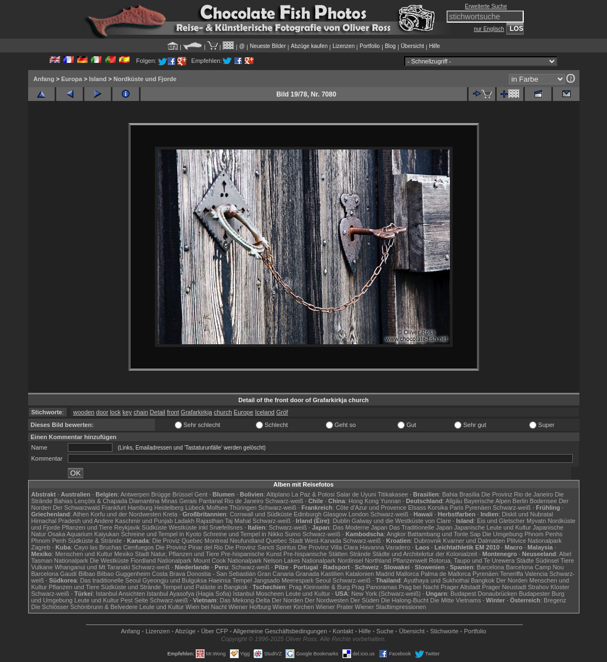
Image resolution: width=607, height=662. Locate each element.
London (358, 514)
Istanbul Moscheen (258, 593)
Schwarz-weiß (284, 501)
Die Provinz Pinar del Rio (189, 547)
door (102, 412)
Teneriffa (511, 573)
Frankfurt (113, 507)
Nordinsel (350, 560)
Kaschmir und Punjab (144, 520)
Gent (200, 494)
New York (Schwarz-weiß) (386, 593)
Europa (71, 79)
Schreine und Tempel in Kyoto (161, 534)
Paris (456, 507)
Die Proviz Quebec (177, 540)
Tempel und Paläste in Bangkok (205, 587)
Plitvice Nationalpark (534, 540)
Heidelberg (169, 507)
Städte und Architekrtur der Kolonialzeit (424, 554)
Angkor (396, 534)
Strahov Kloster (549, 587)
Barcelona (490, 567)
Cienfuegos (138, 547)
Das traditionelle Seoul (110, 580)
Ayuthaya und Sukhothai (436, 580)
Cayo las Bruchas (97, 547)
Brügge (160, 494)
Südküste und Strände (131, 587)
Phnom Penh (49, 540)
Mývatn (536, 520)
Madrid (385, 573)
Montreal (216, 540)
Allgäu (454, 501)
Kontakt (342, 631)
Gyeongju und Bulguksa (174, 580)
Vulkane (42, 567)
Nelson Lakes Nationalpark (300, 560)
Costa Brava (168, 573)
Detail (157, 412)
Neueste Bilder (268, 46)
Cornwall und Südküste (261, 514)
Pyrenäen (478, 507)
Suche (385, 631)
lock (115, 412)
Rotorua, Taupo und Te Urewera (472, 560)
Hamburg (139, 507)
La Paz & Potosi (313, 494)
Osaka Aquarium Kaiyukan (83, 534)
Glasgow (335, 514)
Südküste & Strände (95, 540)
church (223, 412)
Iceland (264, 412)
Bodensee (543, 501)
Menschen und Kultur (83, 554)
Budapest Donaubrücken (483, 593)
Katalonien (359, 573)
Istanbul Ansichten (120, 593)
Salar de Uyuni (356, 494)
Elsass (417, 507)
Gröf (282, 412)
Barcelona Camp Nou (534, 567)
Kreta (170, 514)
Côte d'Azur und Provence (371, 507)
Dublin (341, 520)
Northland (378, 560)
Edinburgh (307, 514)
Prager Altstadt (460, 587)
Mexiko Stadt (131, 554)
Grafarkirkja (196, 412)
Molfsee (217, 507)
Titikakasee (393, 494)
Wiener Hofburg (249, 607)
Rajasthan (210, 520)
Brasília (469, 494)
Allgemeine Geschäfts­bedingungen (280, 631)
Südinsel (546, 560)
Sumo (293, 534)
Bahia (450, 494)
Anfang (44, 79)
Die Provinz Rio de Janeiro (517, 494)
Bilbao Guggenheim (124, 573)
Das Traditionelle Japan (421, 527)
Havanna (371, 547)
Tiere (567, 560)
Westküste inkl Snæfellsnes (206, 527)
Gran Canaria (275, 573)
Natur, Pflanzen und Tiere (185, 554)
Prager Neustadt (504, 587)
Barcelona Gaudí (54, 573)
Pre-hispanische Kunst (251, 554)
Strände (360, 554)
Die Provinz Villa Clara (328, 547)
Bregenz (555, 600)
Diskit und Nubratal (527, 514)
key (127, 412)
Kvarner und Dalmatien (474, 540)
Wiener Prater (334, 607)
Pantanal (210, 501)
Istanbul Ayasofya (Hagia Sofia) (189, 593)
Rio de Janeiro (244, 501)
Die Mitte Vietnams (455, 600)
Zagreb (41, 547)
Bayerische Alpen (487, 501)
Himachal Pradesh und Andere (72, 520)
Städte (525, 560)
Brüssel (183, 494)
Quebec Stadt (284, 540)
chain (140, 412)
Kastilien (332, 573)
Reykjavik (127, 527)
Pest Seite (134, 600)
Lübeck (195, 507)
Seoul (323, 580)
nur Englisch (489, 29)
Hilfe (434, 46)
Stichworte (444, 631)
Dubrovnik (428, 540)
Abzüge (185, 631)
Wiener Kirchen (293, 607)
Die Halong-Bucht (404, 600)
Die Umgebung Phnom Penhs (522, 534)
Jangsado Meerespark (284, 580)
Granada (307, 573)
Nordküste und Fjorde (145, 79)
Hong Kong (363, 501)
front (173, 412)
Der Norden (512, 580)
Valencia (536, 573)
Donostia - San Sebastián (221, 573)
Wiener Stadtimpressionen (390, 607)
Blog (390, 46)
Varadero (398, 547)
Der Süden (364, 600)
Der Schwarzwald (76, 507)
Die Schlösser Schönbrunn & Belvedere (84, 607)
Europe (243, 412)
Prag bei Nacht (419, 587)
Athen (81, 514)
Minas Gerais (179, 501)
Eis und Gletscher (501, 520)
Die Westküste (109, 560)
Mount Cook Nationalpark (227, 560)
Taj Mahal (238, 520)
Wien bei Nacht (206, 607)
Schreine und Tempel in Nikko (243, 534)
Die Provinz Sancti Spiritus (261, 547)
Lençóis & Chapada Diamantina (117, 501)
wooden (84, 412)
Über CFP (214, 631)
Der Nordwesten (326, 600)
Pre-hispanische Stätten (315, 554)
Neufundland (247, 540)
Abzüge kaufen (309, 46)
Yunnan (390, 501)
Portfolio (369, 46)
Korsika (438, 507)
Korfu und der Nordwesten (125, 514)
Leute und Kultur (308, 593)
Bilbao (86, 573)
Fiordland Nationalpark (161, 560)
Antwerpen (135, 494)
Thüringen (243, 507)
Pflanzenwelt (410, 560)
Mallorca (407, 573)
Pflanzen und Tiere (87, 527)
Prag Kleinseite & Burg (319, 587)
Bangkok (483, 580)
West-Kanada (323, 540)
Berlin (520, 501)
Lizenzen (343, 46)
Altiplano (277, 494)
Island (97, 79)
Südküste (154, 527)
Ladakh (184, 520)
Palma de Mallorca (446, 573)
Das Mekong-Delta (245, 600)
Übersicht (412, 46)
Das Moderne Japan (360, 527)
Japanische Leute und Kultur (492, 527)
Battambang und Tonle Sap (444, 534)
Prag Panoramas (374, 587)
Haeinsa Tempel (230, 580)
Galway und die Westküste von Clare (401, 520)
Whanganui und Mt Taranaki (92, 567)
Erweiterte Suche (486, 6)
